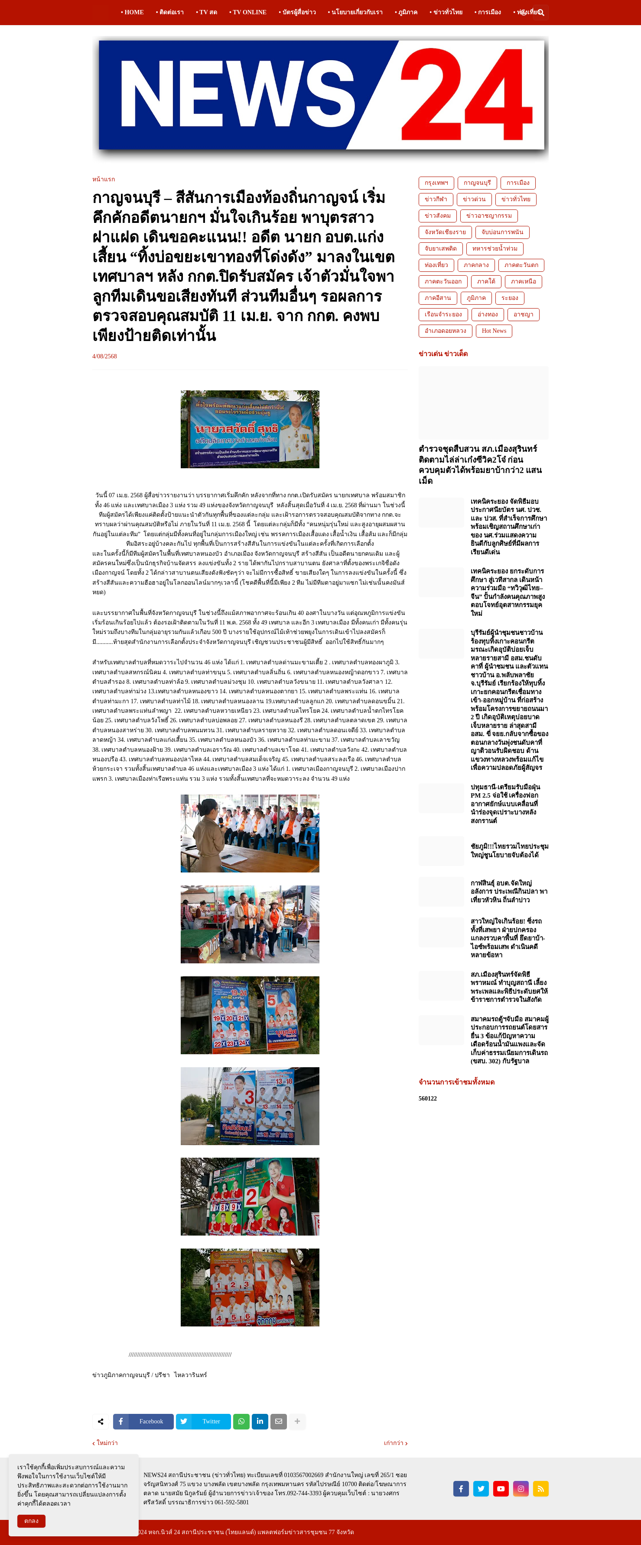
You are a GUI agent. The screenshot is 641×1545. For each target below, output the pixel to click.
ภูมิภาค (476, 298)
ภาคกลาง (476, 265)
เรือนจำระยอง (443, 314)
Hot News (494, 331)
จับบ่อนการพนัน (503, 232)
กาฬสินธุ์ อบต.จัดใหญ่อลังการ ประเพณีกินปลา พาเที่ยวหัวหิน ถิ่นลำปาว (509, 892)
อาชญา (524, 314)
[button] (523, 12)
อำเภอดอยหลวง (445, 331)
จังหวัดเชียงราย (445, 232)
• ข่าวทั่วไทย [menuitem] (446, 12)
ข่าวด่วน (474, 199)
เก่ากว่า (393, 1443)
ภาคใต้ (486, 281)
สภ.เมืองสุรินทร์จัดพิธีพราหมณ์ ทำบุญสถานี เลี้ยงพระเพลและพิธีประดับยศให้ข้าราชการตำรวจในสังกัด (509, 987)
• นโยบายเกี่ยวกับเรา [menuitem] (355, 12)
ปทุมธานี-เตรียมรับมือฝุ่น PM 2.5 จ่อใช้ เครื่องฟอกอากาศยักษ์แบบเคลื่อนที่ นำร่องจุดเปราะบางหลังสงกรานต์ (505, 804)
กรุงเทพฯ (436, 183)
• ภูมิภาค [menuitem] (406, 12)
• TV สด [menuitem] (206, 12)
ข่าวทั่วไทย (515, 199)
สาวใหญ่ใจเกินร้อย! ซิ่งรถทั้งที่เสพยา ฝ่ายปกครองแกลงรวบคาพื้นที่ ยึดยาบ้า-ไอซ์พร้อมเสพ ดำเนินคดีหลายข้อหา (508, 938)
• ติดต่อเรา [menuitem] (170, 12)
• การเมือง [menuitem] (488, 12)
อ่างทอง (488, 314)
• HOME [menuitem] (132, 12)
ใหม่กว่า (107, 1443)
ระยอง (509, 298)
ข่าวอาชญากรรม (489, 215)
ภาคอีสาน (438, 298)
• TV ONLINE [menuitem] (248, 12)
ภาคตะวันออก (443, 281)
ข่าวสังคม (438, 215)
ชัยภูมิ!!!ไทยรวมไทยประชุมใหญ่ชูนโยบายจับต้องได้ (510, 851)
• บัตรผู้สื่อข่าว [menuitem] (297, 12)
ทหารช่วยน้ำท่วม (494, 248)
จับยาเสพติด (441, 248)
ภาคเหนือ (523, 281)
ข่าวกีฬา (436, 199)
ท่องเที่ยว (436, 265)
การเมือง (518, 183)
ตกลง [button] (31, 1521)
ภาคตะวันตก (521, 265)
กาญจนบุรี (477, 183)
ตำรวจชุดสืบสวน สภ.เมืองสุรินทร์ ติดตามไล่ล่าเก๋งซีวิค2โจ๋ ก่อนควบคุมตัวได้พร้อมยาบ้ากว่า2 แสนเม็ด (480, 465)
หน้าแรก (103, 180)
